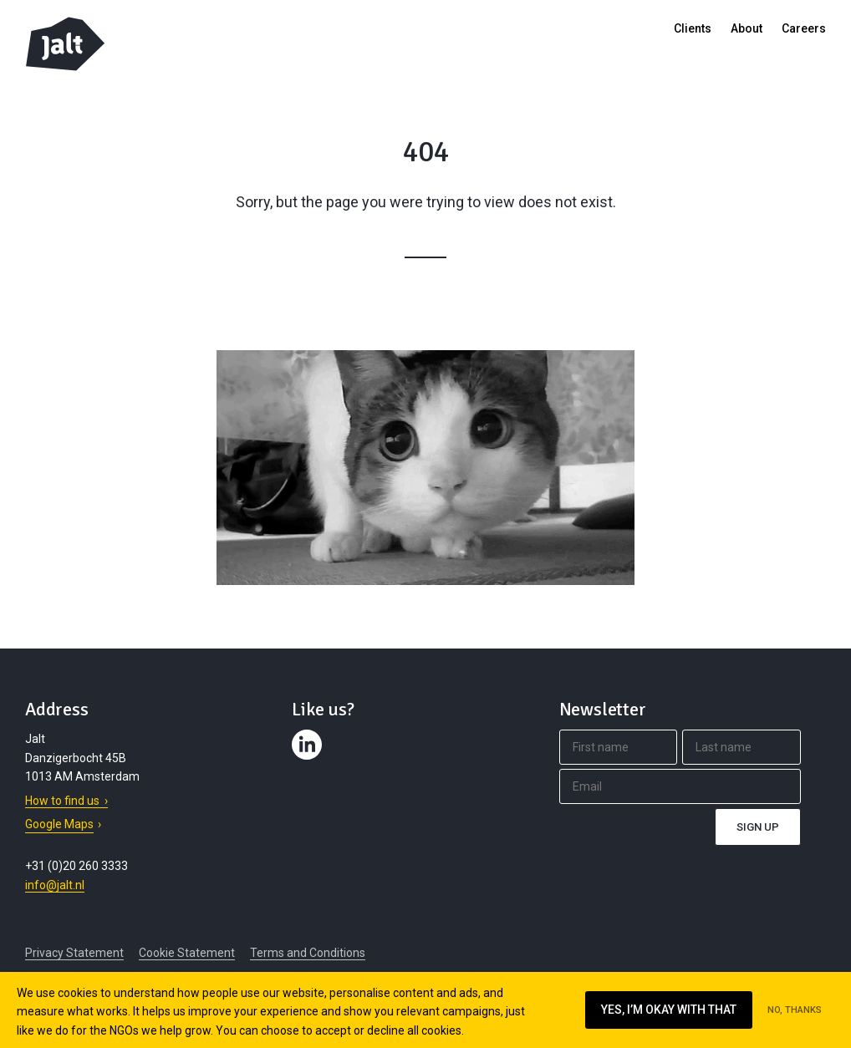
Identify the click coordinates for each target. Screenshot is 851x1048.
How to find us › (66, 800)
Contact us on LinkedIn (309, 760)
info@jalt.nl (54, 885)
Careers (804, 28)
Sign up (757, 827)
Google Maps (59, 824)
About (746, 28)
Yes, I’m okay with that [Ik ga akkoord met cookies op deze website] (668, 1009)
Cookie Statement (187, 952)
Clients (692, 28)
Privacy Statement (74, 952)
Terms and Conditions (307, 952)
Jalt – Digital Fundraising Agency (65, 44)
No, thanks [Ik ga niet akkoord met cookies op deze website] (794, 1010)
